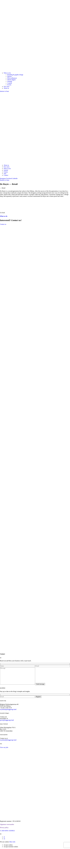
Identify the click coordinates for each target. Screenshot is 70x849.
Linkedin (15, 178)
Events (9, 85)
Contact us (3, 224)
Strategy (9, 81)
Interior (9, 76)
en (4, 838)
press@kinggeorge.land (7, 720)
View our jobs (4, 747)
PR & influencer (12, 78)
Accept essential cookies (11, 846)
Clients (6, 172)
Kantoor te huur (4, 180)
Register (38, 696)
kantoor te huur (4, 91)
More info (12, 842)
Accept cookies (8, 845)
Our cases (6, 86)
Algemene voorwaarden (7, 824)
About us (6, 88)
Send (40, 684)
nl (4, 837)
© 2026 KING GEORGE (7, 830)
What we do (7, 73)
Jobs (5, 173)
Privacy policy (4, 827)
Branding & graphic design (15, 74)
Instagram (3, 178)
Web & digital (11, 80)
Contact (6, 175)
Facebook (9, 178)
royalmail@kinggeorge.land (8, 709)
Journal (6, 170)
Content (9, 83)
